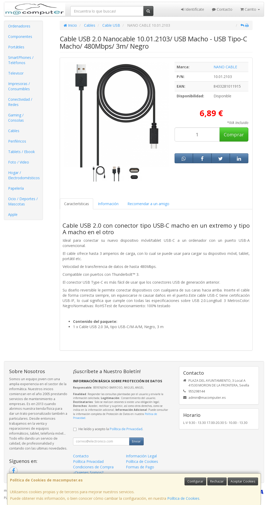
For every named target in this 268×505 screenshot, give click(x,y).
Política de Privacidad (126, 429)
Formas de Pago (140, 466)
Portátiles (16, 46)
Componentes (20, 36)
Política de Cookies (183, 498)
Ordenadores (19, 26)
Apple (13, 214)
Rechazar (217, 481)
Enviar (136, 441)
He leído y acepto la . (111, 429)
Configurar (195, 481)
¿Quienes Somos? (88, 472)
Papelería (16, 188)
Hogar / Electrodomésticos (24, 175)
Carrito (250, 9)
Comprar (234, 134)
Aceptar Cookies (243, 481)
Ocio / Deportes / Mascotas (23, 201)
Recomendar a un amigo (148, 203)
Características (76, 203)
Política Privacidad (88, 461)
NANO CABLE (225, 66)
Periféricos (17, 141)
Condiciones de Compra (93, 466)
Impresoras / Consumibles (19, 86)
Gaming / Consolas (16, 118)
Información (108, 203)
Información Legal (141, 455)
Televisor (16, 73)
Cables (13, 130)
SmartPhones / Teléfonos (21, 60)
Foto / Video (18, 162)
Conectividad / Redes (20, 102)
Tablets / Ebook (21, 151)
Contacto (222, 9)
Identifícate (192, 9)
